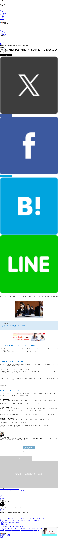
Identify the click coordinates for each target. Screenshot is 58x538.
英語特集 (43, 518)
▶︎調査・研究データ (3, 32)
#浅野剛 (20, 48)
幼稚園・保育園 (23, 520)
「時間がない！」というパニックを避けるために (10, 326)
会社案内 (1, 536)
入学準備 (27, 520)
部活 (31, 518)
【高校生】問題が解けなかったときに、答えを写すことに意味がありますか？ (12, 490)
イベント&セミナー (3, 15)
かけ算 (15, 518)
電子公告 (1, 537)
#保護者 (13, 48)
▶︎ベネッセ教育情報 (3, 34)
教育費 (21, 518)
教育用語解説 (2, 14)
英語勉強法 (40, 518)
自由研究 (8, 518)
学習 (30, 518)
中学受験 (1, 522)
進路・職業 (2, 11)
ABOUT (1, 12)
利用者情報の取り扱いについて (5, 534)
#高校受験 (1, 48)
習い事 (12, 520)
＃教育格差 (2, 19)
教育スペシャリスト (3, 13)
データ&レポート (3, 16)
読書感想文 (12, 518)
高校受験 (4, 522)
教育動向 (23, 518)
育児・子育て (2, 520)
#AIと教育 (1, 18)
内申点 (1, 497)
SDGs (1, 518)
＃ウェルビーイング (3, 17)
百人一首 (18, 518)
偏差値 (1, 496)
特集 (0, 499)
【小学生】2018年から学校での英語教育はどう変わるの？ (9, 489)
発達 (34, 520)
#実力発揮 (9, 48)
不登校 (36, 520)
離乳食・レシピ (8, 520)
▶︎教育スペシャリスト (3, 33)
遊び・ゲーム (31, 520)
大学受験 (1, 495)
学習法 (1, 9)
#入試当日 (5, 48)
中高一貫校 (2, 494)
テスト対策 (27, 518)
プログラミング (4, 518)
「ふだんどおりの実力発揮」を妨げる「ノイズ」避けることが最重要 (13, 325)
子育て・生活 (2, 10)
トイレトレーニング (17, 520)
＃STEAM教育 (2, 20)
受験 (0, 525)
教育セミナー (34, 518)
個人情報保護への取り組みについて (6, 535)
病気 (5, 520)
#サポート (17, 48)
